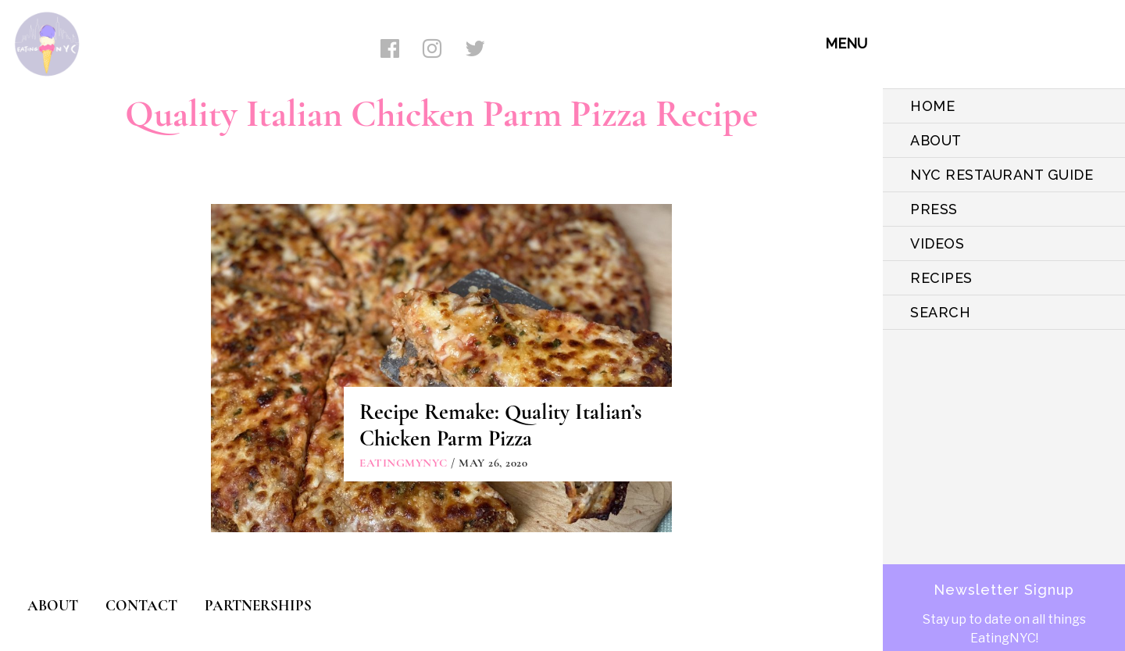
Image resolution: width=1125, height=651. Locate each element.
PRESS (934, 209)
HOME (932, 106)
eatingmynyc (403, 463)
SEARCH (940, 312)
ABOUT (936, 140)
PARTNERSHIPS (258, 605)
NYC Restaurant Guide (1001, 174)
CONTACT (141, 605)
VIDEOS (937, 243)
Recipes (941, 278)
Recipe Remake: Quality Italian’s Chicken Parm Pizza (500, 425)
